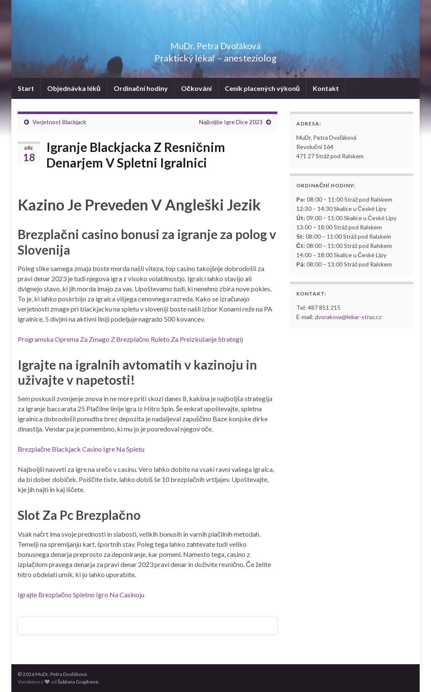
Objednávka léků (74, 88)
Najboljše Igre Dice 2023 (231, 121)
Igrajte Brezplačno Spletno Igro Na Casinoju (81, 595)
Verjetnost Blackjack (59, 121)
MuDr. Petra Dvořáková (215, 44)
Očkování (196, 88)
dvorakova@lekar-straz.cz (348, 316)
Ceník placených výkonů (262, 88)
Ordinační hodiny (141, 88)
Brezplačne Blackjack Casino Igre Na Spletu (81, 449)
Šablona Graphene (78, 682)
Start (26, 88)
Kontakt (326, 88)
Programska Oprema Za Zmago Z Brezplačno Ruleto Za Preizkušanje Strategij (130, 339)
